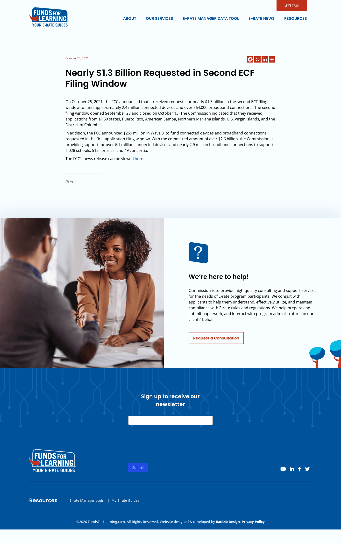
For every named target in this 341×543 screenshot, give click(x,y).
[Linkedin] (265, 59)
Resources (295, 18)
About (129, 18)
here (139, 158)
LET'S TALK (291, 5)
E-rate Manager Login (87, 501)
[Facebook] (250, 59)
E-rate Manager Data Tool (211, 18)
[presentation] (165, 449)
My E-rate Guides (125, 501)
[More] (272, 59)
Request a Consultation (216, 339)
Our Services (159, 18)
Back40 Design (228, 521)
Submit (138, 469)
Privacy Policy (253, 521)
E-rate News (262, 18)
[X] (257, 59)
